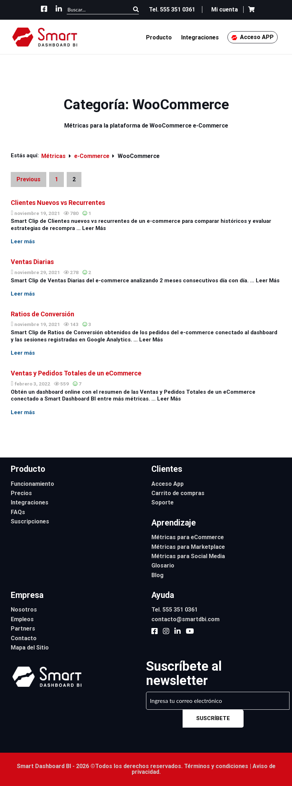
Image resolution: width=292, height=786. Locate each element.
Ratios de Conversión (42, 314)
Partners (23, 628)
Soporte (162, 502)
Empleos (22, 619)
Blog (157, 575)
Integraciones (200, 37)
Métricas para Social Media (188, 556)
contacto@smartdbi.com (185, 619)
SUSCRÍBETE (213, 718)
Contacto (24, 638)
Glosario (162, 565)
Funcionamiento (32, 483)
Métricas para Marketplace (188, 546)
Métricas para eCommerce (187, 537)
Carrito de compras (177, 493)
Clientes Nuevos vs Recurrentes (58, 202)
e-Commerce (92, 156)
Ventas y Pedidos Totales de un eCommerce (76, 373)
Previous (29, 179)
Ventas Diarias (32, 261)
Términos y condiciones (216, 766)
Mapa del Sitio (30, 647)
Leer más (23, 241)
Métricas (54, 156)
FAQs (18, 512)
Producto (159, 37)
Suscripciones (30, 521)
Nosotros (24, 609)
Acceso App (167, 483)
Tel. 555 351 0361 (174, 609)
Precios (21, 493)
